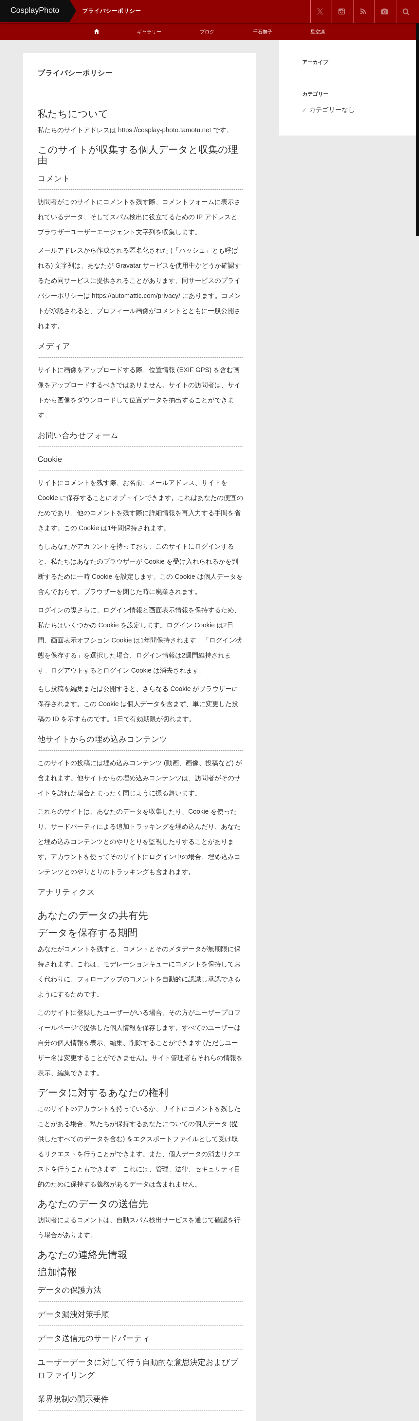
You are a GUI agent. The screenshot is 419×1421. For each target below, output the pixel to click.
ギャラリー (149, 31)
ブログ (207, 31)
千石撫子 (262, 31)
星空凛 (317, 31)
